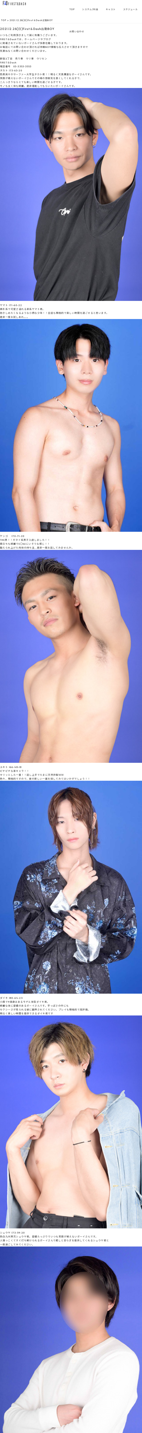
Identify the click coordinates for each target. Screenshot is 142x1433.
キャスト (111, 9)
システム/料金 (90, 9)
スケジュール (130, 9)
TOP (72, 9)
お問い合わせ (76, 31)
